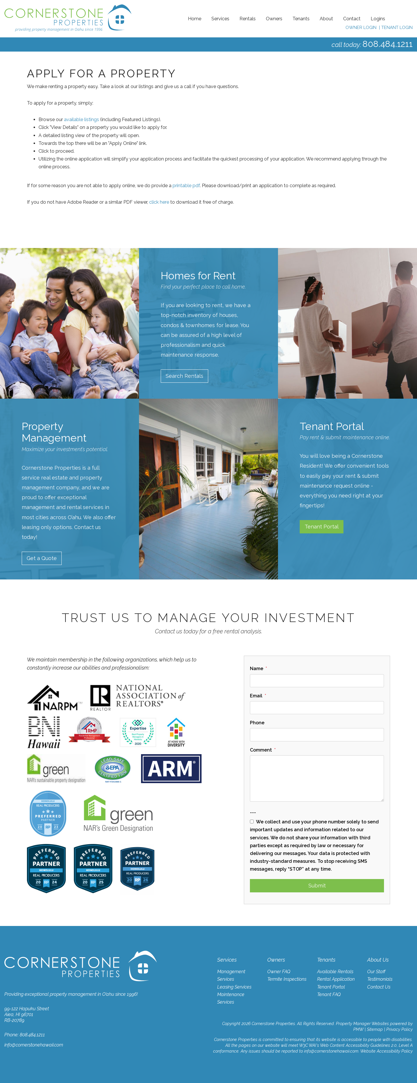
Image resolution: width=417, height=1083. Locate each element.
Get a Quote (42, 558)
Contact (352, 18)
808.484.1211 (388, 44)
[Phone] (317, 734)
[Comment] (317, 778)
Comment (261, 750)
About (326, 18)
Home (194, 18)
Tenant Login (397, 27)
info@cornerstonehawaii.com (33, 1045)
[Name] (317, 680)
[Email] (317, 707)
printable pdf (186, 185)
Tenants (301, 18)
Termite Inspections (286, 979)
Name (256, 668)
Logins (378, 18)
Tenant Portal (322, 527)
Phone (257, 722)
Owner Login (360, 27)
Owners (274, 18)
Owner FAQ (278, 971)
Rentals (247, 18)
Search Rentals (184, 376)
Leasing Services (234, 987)
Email (256, 696)
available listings (81, 119)
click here (159, 202)
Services (220, 18)
